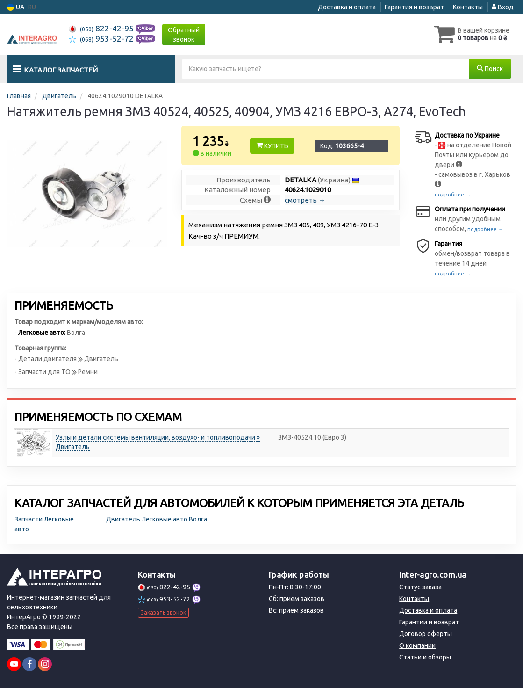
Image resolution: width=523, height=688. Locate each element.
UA (15, 7)
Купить (272, 146)
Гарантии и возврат (429, 622)
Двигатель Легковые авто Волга (156, 519)
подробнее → (453, 194)
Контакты (468, 7)
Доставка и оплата (347, 7)
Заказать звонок (163, 612)
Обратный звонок (184, 34)
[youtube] (14, 664)
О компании (417, 645)
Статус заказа (420, 587)
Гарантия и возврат (414, 7)
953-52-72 (102, 38)
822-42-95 (102, 28)
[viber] (29, 664)
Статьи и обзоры (425, 657)
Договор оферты (425, 633)
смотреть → (305, 200)
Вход (503, 7)
